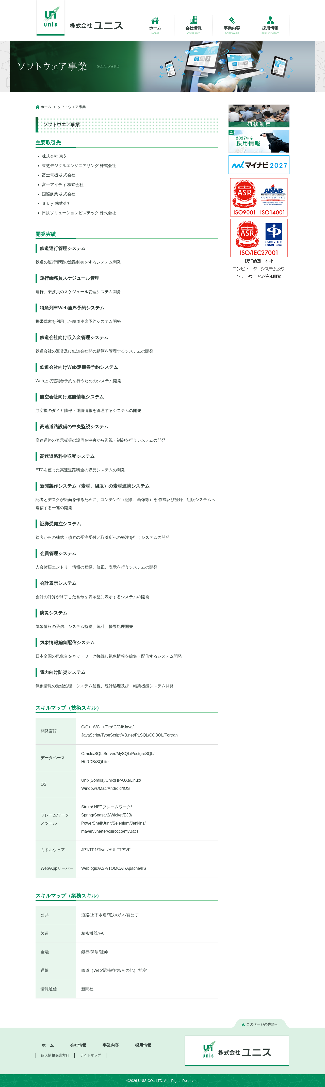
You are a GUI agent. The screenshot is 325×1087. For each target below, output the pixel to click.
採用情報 (143, 1045)
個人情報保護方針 (55, 1055)
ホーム (46, 107)
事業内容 (111, 1045)
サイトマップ (90, 1055)
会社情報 (78, 1045)
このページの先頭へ (262, 1024)
